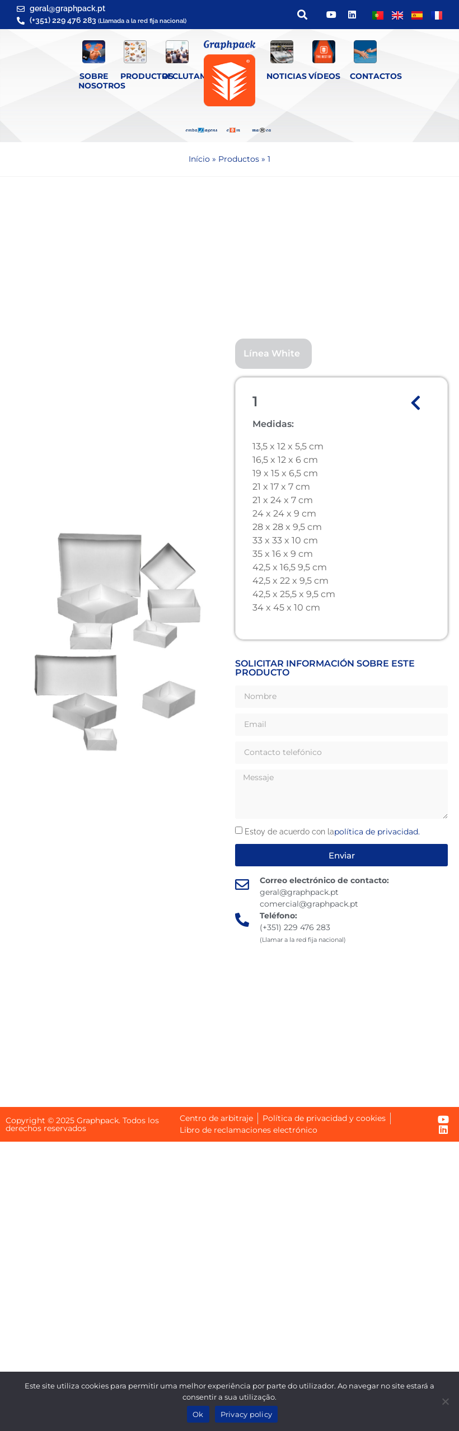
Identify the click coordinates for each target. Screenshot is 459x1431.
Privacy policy (247, 1414)
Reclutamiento (197, 76)
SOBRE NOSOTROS (101, 81)
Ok (198, 1414)
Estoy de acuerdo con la (332, 831)
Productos (147, 76)
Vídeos (324, 76)
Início (199, 159)
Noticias (286, 76)
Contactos (376, 76)
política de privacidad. (377, 832)
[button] (302, 15)
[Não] (445, 1401)
